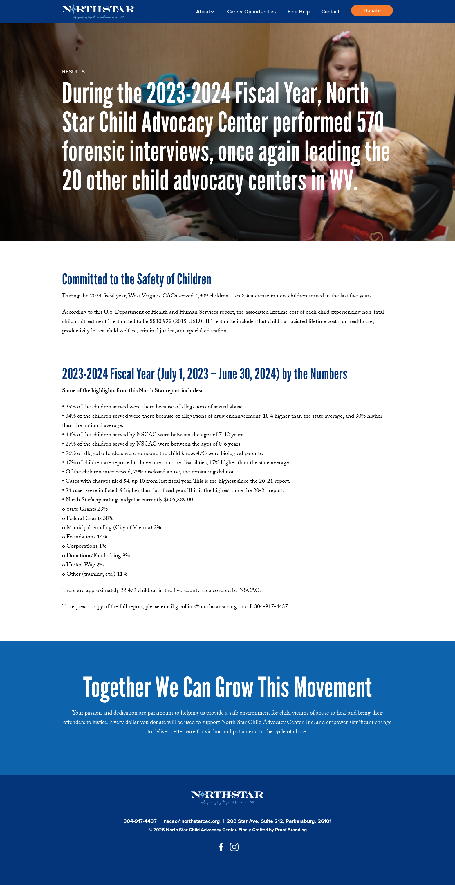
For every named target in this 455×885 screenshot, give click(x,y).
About (204, 11)
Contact (330, 11)
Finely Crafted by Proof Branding (273, 829)
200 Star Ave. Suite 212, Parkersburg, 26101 (279, 821)
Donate (372, 10)
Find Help (299, 11)
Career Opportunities (251, 11)
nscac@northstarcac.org (192, 821)
